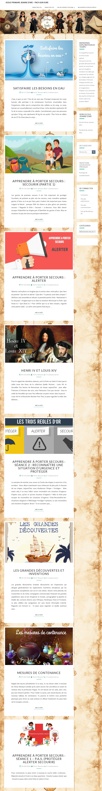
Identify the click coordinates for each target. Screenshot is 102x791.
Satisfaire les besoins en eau (39, 88)
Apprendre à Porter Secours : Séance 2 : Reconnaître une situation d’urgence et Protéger (38, 466)
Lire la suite (39, 123)
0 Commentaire (52, 92)
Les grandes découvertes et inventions (38, 572)
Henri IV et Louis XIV (39, 370)
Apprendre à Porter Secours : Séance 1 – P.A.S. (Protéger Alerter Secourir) (38, 759)
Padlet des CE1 (37, 7)
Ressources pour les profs (87, 7)
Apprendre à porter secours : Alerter (38, 278)
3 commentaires (52, 285)
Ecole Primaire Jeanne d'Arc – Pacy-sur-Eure (27, 2)
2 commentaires (52, 374)
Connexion (84, 195)
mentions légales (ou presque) (84, 165)
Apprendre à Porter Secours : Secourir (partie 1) (38, 182)
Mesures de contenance (39, 673)
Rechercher (85, 145)
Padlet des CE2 (49, 7)
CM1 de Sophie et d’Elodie (65, 7)
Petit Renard (38, 92)
